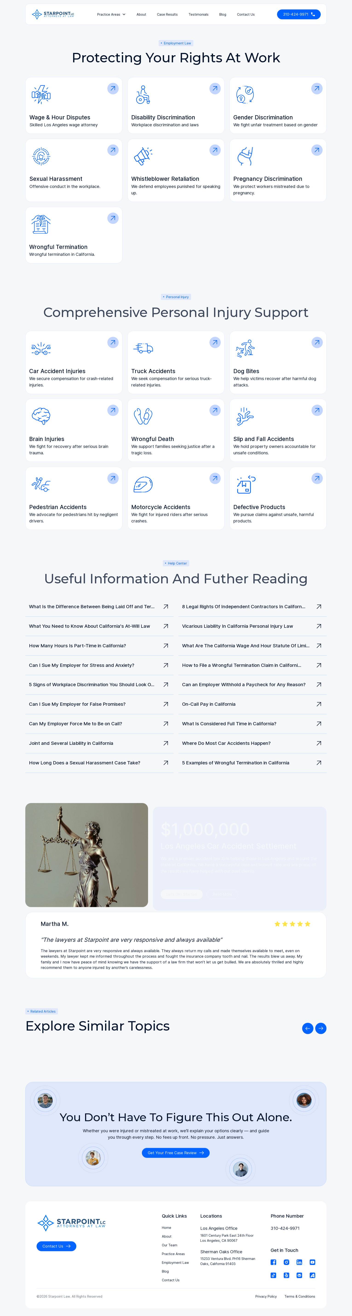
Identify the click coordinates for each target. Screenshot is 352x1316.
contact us (246, 14)
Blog (222, 14)
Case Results (167, 14)
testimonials (199, 14)
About (141, 14)
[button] (111, 14)
